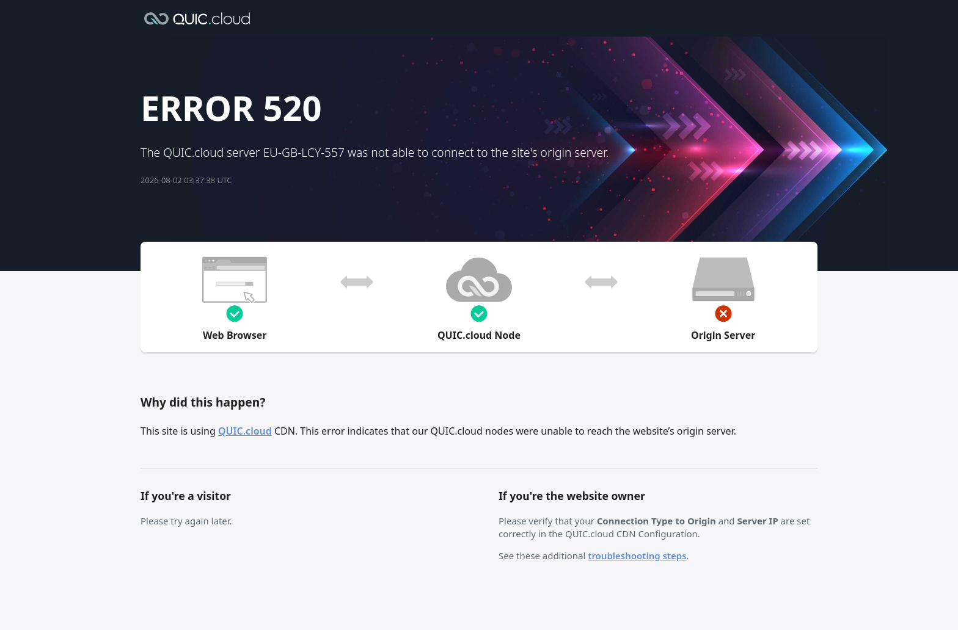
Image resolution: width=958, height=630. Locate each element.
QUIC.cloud (245, 431)
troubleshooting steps (637, 555)
